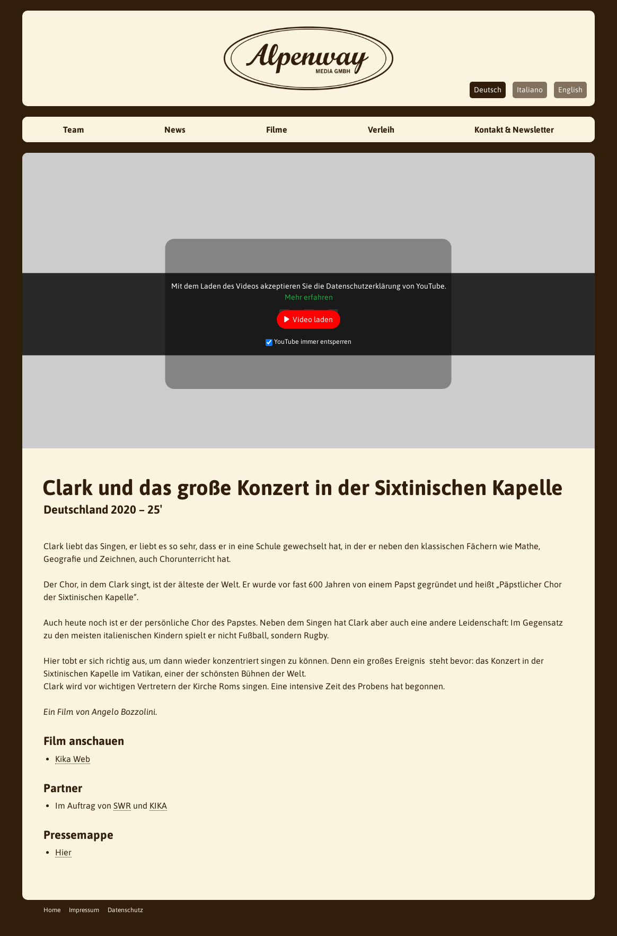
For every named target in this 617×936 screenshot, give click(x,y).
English (570, 89)
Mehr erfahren (309, 296)
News (175, 129)
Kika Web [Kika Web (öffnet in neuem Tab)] (72, 759)
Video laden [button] (313, 319)
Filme (276, 129)
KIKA (158, 805)
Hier (63, 852)
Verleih (381, 129)
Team (73, 129)
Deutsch (487, 89)
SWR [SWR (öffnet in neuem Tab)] (122, 805)
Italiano (530, 89)
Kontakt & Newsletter (514, 129)
